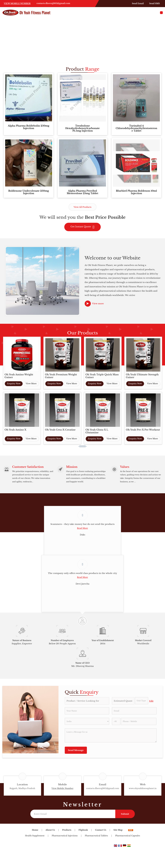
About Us (50, 831)
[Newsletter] (72, 815)
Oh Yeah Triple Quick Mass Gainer (102, 376)
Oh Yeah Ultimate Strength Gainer (142, 376)
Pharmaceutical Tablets (96, 837)
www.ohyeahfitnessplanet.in (143, 789)
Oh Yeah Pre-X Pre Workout (143, 429)
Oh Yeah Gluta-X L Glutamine (96, 431)
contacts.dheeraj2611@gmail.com (53, 3)
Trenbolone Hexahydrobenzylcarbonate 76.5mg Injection (82, 128)
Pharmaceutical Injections (65, 837)
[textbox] (141, 701)
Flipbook (83, 831)
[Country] (87, 722)
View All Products (82, 207)
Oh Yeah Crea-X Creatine (60, 429)
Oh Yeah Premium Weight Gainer (61, 376)
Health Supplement (34, 837)
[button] (17, 3)
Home (35, 831)
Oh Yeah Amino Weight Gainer (19, 376)
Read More (82, 529)
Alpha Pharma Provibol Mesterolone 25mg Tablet (82, 192)
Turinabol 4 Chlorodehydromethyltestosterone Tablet (136, 128)
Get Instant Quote (83, 227)
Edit (151, 702)
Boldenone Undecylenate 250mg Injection (28, 192)
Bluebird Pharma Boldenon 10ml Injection (136, 192)
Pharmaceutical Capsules (127, 837)
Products (66, 831)
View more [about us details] (98, 303)
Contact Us (100, 831)
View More (31, 383)
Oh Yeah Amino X (15, 429)
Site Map (118, 831)
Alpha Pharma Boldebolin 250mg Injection (28, 127)
